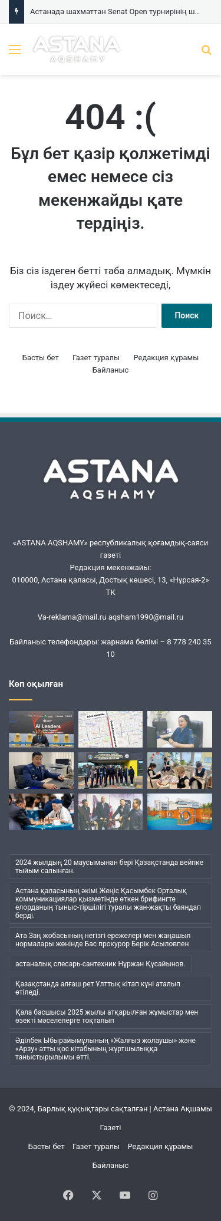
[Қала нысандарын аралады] (110, 812)
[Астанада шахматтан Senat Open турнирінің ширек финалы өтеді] (41, 812)
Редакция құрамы (166, 357)
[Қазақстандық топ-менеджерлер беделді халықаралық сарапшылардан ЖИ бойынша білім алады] (41, 729)
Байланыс (111, 370)
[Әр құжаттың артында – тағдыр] (179, 729)
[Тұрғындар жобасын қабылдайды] (179, 812)
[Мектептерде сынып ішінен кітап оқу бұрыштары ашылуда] (179, 770)
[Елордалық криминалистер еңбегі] (41, 770)
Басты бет (40, 357)
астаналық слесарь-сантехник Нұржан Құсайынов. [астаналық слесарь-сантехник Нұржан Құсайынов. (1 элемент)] (100, 964)
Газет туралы (96, 357)
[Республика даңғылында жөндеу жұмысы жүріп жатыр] (110, 729)
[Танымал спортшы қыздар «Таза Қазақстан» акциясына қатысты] (110, 770)
